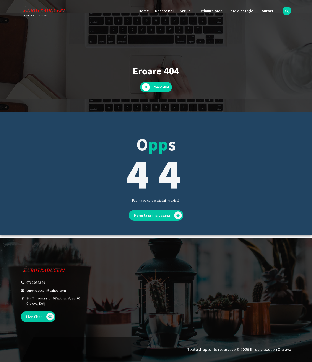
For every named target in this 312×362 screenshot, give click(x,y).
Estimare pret (210, 10)
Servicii (186, 10)
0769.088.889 (35, 290)
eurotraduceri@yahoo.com (46, 298)
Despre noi (164, 10)
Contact (266, 10)
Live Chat (40, 324)
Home (144, 10)
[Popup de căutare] (287, 11)
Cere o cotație (240, 10)
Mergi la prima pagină (158, 227)
